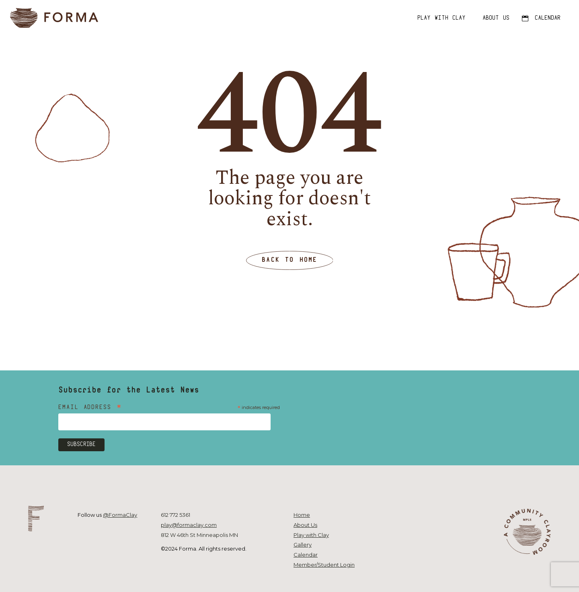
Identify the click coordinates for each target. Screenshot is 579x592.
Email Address (90, 408)
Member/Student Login (324, 564)
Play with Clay (311, 535)
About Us (305, 525)
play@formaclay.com (189, 525)
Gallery (303, 544)
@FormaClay (120, 515)
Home (302, 515)
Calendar (306, 554)
